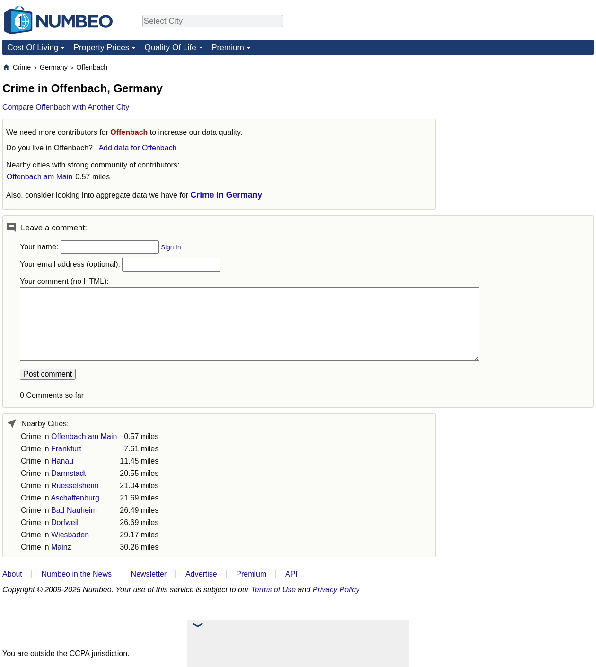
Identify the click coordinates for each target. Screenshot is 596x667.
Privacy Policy (336, 590)
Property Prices (101, 47)
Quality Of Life (170, 47)
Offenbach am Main (39, 177)
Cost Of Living (32, 47)
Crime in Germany (227, 195)
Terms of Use (273, 590)
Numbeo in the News (76, 574)
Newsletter (149, 574)
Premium (227, 47)
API (291, 574)
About (12, 574)
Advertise (201, 574)
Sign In (171, 247)
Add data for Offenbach (137, 148)
